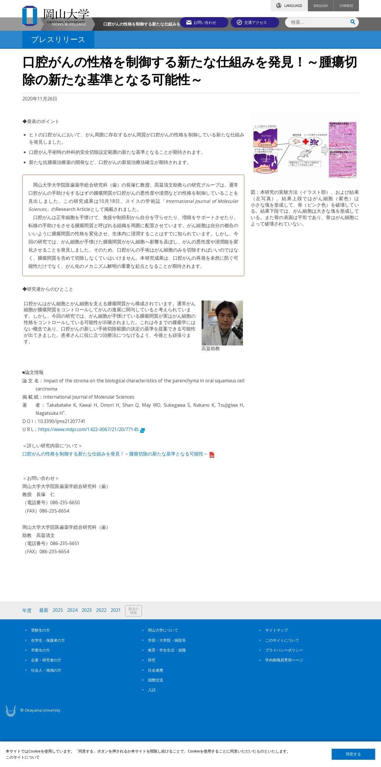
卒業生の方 (40, 699)
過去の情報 (134, 659)
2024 (72, 659)
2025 (58, 659)
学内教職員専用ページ (284, 709)
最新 (44, 659)
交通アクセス (257, 22)
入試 (152, 738)
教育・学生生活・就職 (167, 699)
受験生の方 (40, 679)
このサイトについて (282, 689)
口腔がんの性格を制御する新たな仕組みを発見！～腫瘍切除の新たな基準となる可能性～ (118, 503)
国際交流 (155, 729)
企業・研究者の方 (46, 709)
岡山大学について (163, 679)
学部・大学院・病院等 (167, 689)
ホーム (28, 73)
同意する (353, 754)
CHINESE (346, 5)
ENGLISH (321, 5)
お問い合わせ (206, 22)
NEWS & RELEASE (69, 73)
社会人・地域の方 (46, 719)
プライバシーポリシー (284, 699)
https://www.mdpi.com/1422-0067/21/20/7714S (91, 478)
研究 (152, 709)
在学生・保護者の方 (48, 689)
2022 (101, 659)
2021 (116, 659)
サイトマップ (276, 679)
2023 (87, 659)
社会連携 (155, 719)
